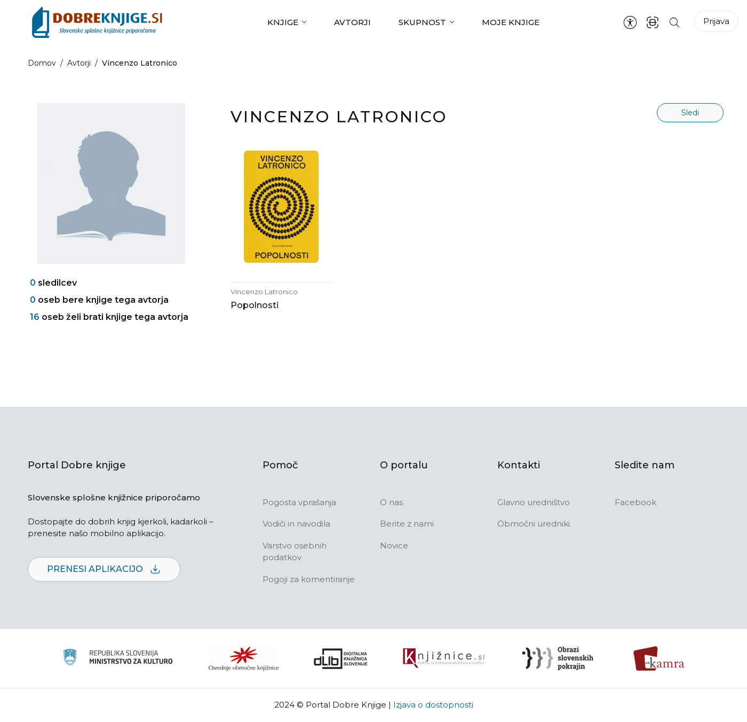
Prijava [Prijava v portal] (716, 21)
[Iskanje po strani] (674, 22)
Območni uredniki (533, 524)
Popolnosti (255, 305)
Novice (394, 545)
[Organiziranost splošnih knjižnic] (244, 658)
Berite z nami (407, 524)
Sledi (690, 112)
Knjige (282, 22)
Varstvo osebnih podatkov (295, 551)
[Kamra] (659, 658)
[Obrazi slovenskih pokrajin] (558, 658)
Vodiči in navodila (296, 524)
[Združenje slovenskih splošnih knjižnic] (443, 658)
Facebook (635, 502)
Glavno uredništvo (533, 502)
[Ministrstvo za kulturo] (118, 658)
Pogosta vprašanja (299, 502)
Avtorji (352, 22)
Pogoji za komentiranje (309, 579)
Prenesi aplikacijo (104, 569)
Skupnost (422, 22)
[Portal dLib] (341, 658)
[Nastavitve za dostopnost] (630, 22)
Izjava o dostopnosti (433, 705)
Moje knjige (510, 22)
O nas (391, 502)
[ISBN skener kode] (652, 22)
